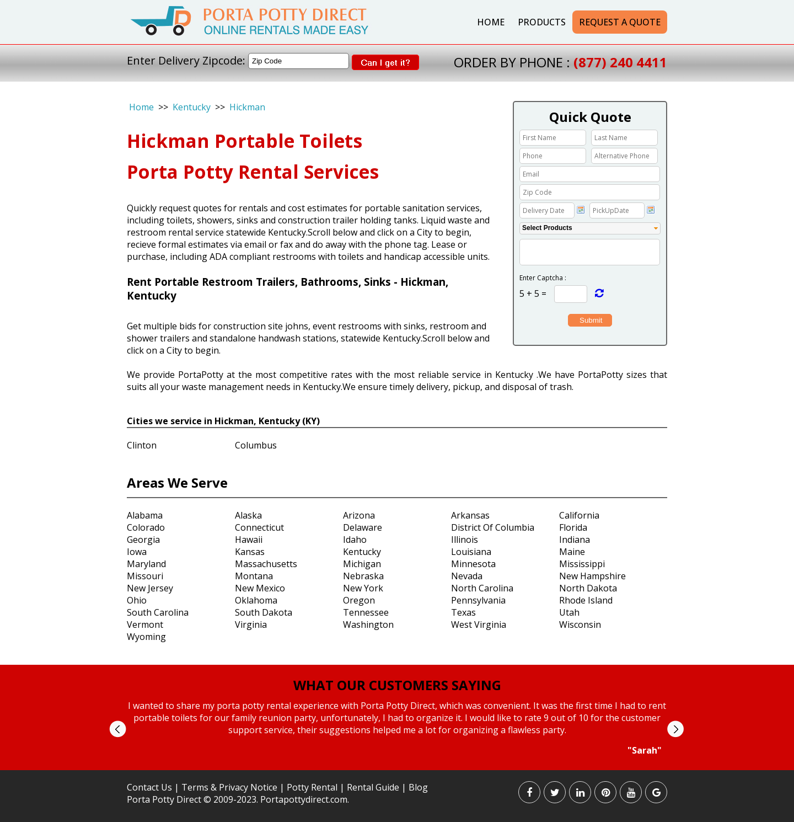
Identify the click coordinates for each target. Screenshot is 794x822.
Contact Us (149, 787)
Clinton (142, 445)
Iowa (137, 552)
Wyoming (146, 637)
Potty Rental (312, 787)
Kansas (250, 552)
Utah (569, 612)
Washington (368, 624)
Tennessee (366, 612)
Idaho (355, 539)
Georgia (143, 539)
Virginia (251, 624)
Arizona (359, 515)
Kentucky (192, 107)
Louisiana (471, 552)
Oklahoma (256, 600)
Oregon (359, 600)
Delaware (362, 527)
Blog (418, 787)
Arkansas (470, 515)
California (579, 515)
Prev (117, 729)
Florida (573, 527)
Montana (254, 576)
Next (675, 729)
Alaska (248, 515)
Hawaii (248, 539)
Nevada (466, 576)
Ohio (137, 600)
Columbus (256, 445)
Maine (572, 552)
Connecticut (259, 527)
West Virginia (478, 624)
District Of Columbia (492, 527)
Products (542, 22)
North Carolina (482, 588)
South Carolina (158, 612)
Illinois (464, 539)
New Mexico (260, 588)
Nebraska (363, 576)
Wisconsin (580, 624)
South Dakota (263, 612)
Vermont (145, 624)
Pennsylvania (478, 600)
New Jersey (150, 588)
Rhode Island (586, 600)
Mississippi (582, 564)
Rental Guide (374, 787)
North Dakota (588, 588)
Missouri (145, 576)
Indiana (574, 539)
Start (393, 767)
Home (491, 22)
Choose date (580, 209)
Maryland (146, 564)
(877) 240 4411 (620, 62)
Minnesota (473, 564)
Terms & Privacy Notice (229, 787)
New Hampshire (592, 576)
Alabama (145, 515)
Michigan (362, 564)
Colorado (146, 527)
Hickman (247, 107)
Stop (401, 767)
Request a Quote (620, 22)
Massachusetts (266, 564)
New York (363, 588)
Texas (463, 612)
